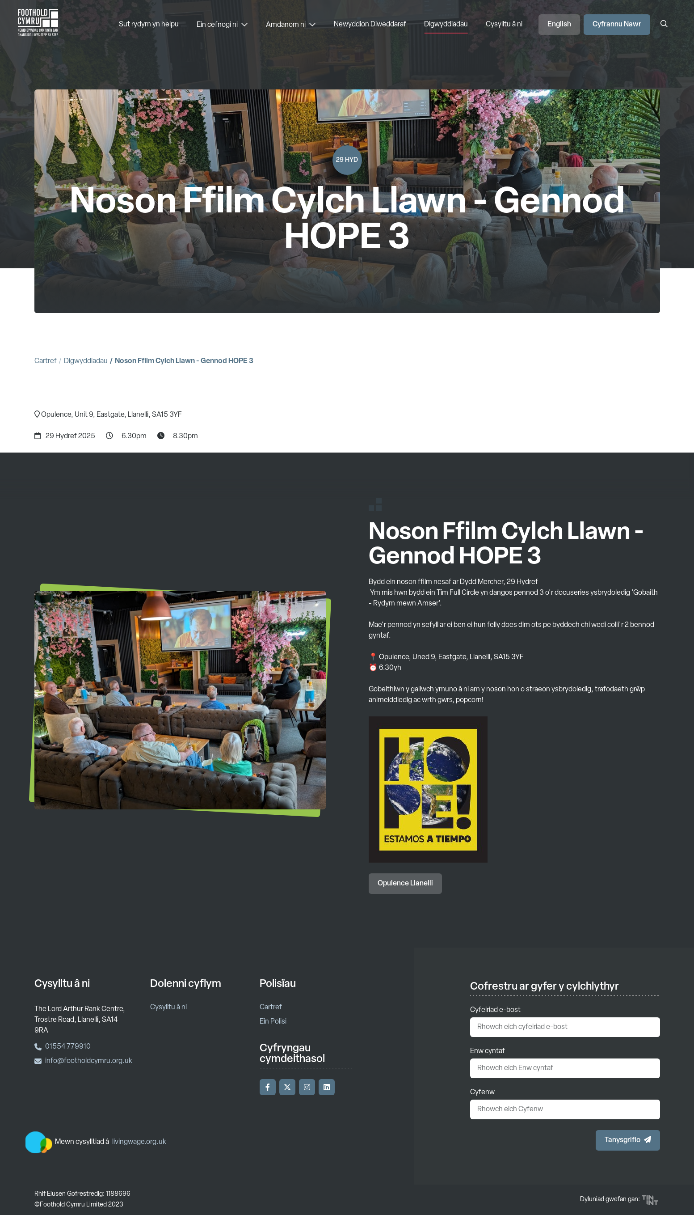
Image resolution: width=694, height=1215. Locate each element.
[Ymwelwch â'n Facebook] (268, 1087)
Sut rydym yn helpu (149, 24)
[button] (628, 1140)
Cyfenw (482, 1092)
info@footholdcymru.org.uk (83, 1061)
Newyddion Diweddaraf (370, 24)
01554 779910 (62, 1046)
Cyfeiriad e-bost (495, 1010)
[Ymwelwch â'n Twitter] (287, 1087)
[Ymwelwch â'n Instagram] (307, 1087)
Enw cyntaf (487, 1051)
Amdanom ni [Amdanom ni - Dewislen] (291, 25)
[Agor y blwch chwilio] (664, 24)
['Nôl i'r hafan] (38, 24)
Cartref (45, 361)
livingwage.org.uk (139, 1142)
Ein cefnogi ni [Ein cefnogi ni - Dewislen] (222, 25)
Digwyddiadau (446, 24)
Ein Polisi (273, 1021)
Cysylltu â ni (504, 24)
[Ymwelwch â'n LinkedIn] (327, 1087)
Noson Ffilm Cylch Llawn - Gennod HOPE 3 (184, 361)
